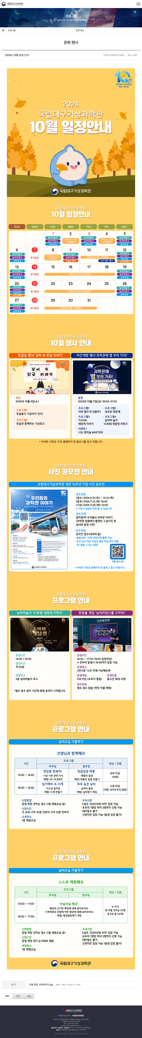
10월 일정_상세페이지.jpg (41, 984)
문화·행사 (80, 30)
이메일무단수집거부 (64, 1016)
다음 (29, 996)
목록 (7, 996)
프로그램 (12, 30)
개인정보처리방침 (78, 1016)
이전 (18, 996)
